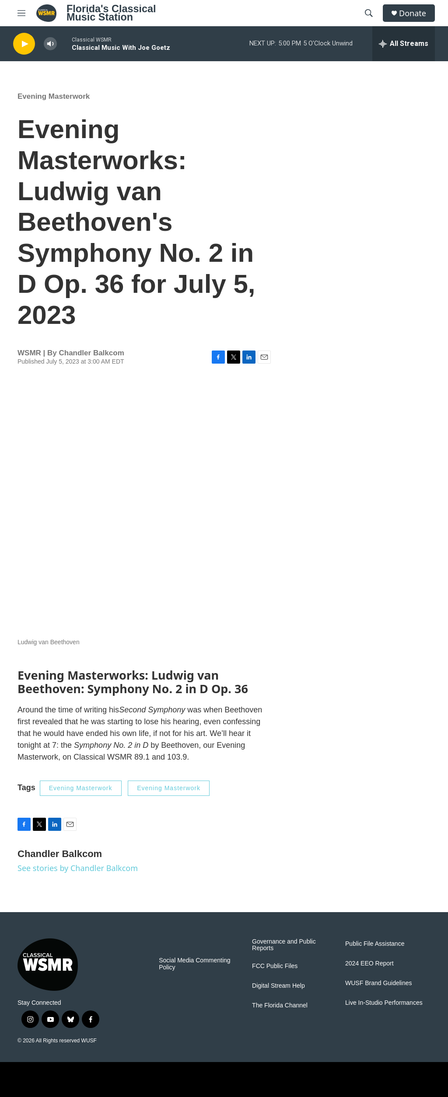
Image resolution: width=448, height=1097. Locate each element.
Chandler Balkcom (91, 353)
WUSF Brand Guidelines (378, 983)
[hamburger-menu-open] (21, 13)
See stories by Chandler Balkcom (78, 868)
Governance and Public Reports (284, 945)
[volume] (50, 44)
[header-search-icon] (368, 13)
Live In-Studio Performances (384, 1003)
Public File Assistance (374, 944)
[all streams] (403, 43)
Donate (412, 13)
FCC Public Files (275, 966)
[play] (24, 44)
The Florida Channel (280, 1005)
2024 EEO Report (369, 963)
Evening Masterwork (54, 96)
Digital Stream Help (278, 985)
